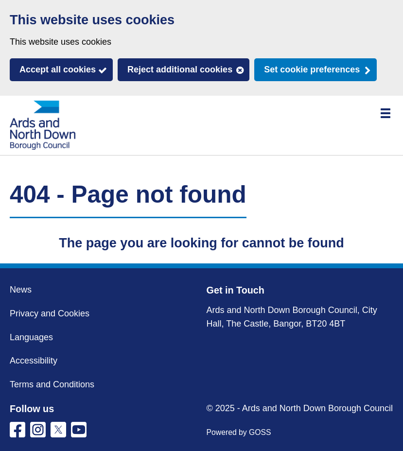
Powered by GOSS (239, 432)
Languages (31, 337)
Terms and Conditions (52, 384)
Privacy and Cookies (49, 313)
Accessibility (33, 360)
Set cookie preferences (312, 69)
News (21, 290)
